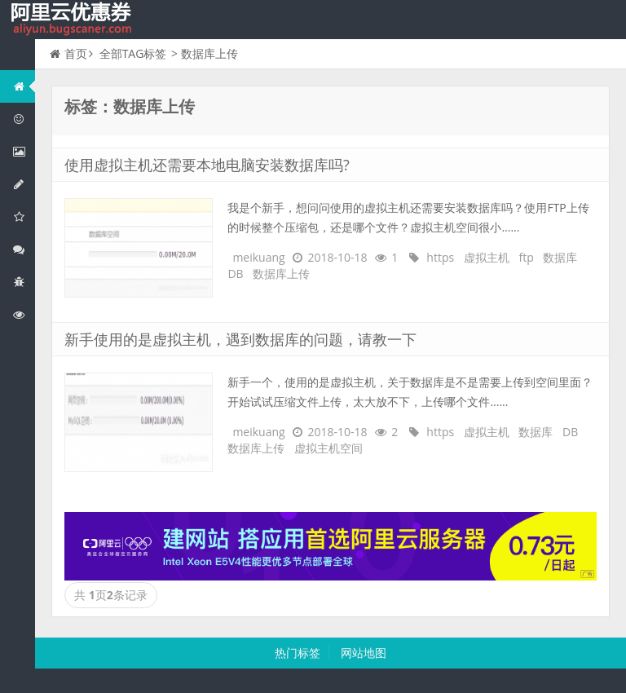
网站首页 (23, 86)
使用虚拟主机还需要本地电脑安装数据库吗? (207, 164)
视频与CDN (23, 249)
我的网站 (73, 19)
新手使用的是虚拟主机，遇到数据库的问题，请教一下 (240, 339)
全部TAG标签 (133, 53)
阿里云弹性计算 (23, 151)
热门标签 (297, 652)
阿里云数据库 (23, 184)
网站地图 (363, 652)
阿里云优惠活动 (23, 118)
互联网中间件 (23, 281)
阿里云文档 (23, 314)
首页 (68, 53)
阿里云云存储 (23, 216)
